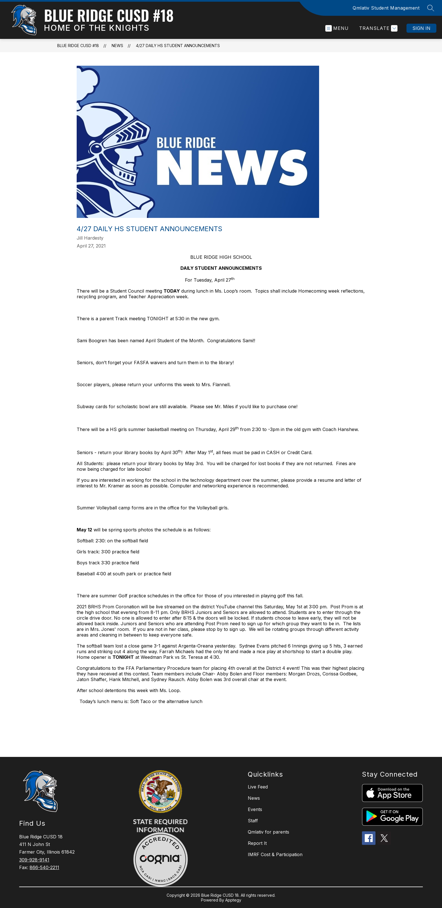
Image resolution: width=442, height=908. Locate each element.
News (117, 45)
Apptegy (233, 900)
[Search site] (430, 8)
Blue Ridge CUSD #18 (78, 45)
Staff (253, 820)
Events (255, 809)
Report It (257, 843)
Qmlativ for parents (268, 832)
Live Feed (258, 787)
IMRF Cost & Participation (275, 854)
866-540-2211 (44, 867)
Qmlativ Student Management (386, 8)
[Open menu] (337, 28)
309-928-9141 (34, 860)
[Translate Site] (377, 28)
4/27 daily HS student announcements (178, 45)
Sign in (421, 28)
